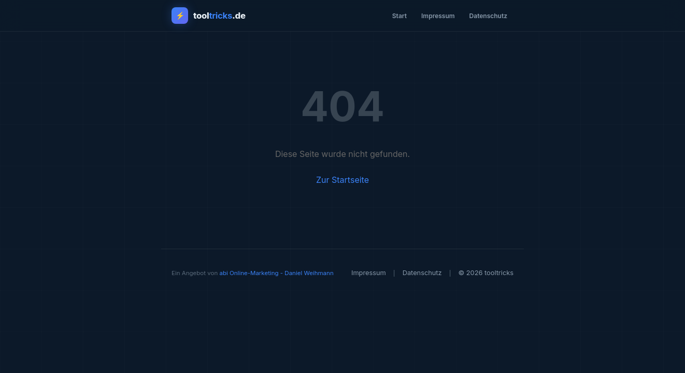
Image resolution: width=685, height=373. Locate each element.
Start (399, 16)
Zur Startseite (342, 180)
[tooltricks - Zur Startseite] (209, 15)
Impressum (438, 16)
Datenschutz (488, 16)
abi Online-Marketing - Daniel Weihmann (276, 273)
